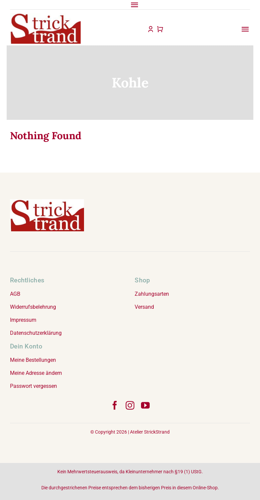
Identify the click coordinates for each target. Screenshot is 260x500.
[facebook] (114, 405)
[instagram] (130, 405)
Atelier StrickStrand (150, 432)
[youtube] (145, 405)
